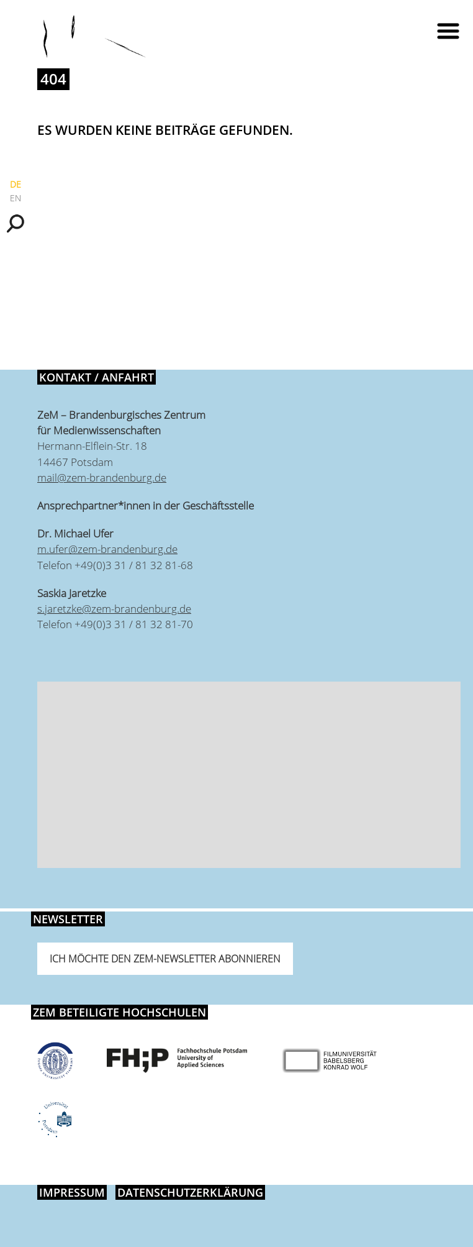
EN (15, 198)
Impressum (72, 1192)
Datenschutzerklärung (190, 1192)
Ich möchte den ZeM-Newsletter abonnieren (165, 959)
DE (15, 184)
